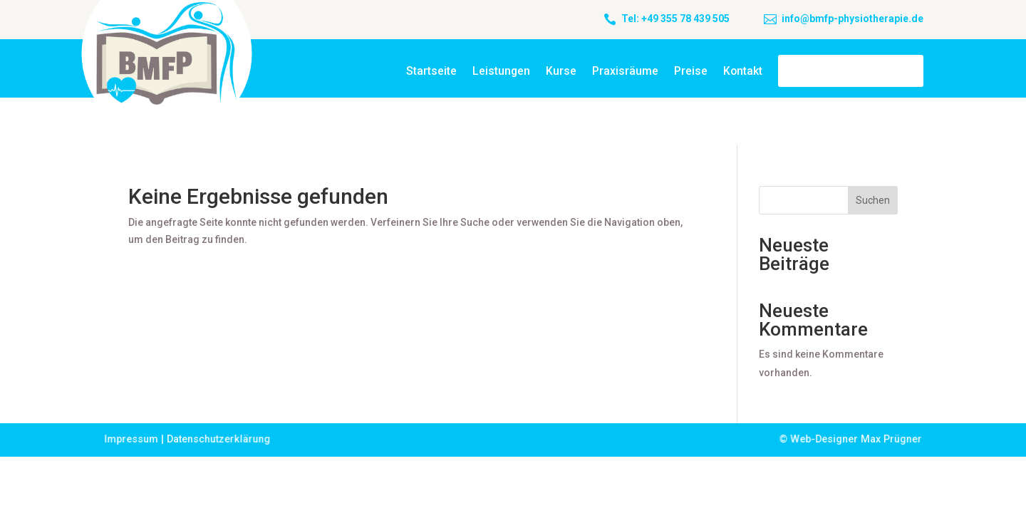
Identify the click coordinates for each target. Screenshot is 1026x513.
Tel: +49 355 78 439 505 (675, 18)
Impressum (133, 439)
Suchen (873, 200)
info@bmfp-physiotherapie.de (852, 18)
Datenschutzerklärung (220, 439)
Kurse (561, 71)
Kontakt (742, 71)
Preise (691, 71)
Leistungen (501, 71)
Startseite (431, 71)
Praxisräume (625, 71)
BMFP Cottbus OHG (851, 71)
